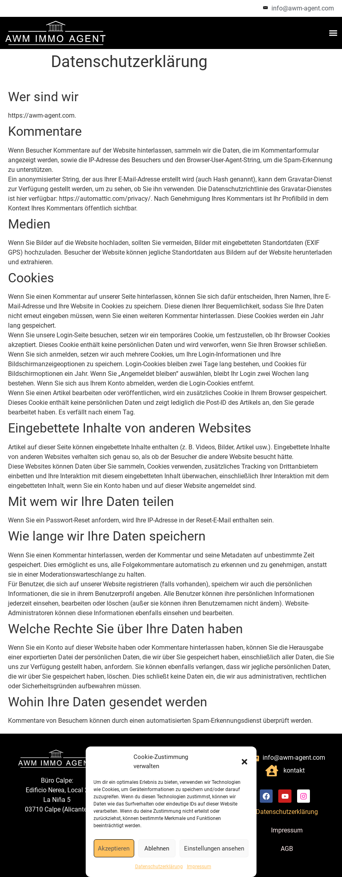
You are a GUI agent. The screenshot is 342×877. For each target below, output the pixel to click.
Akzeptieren (114, 848)
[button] (245, 762)
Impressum (199, 866)
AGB (287, 849)
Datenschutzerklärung (159, 866)
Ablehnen (156, 848)
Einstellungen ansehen (214, 848)
